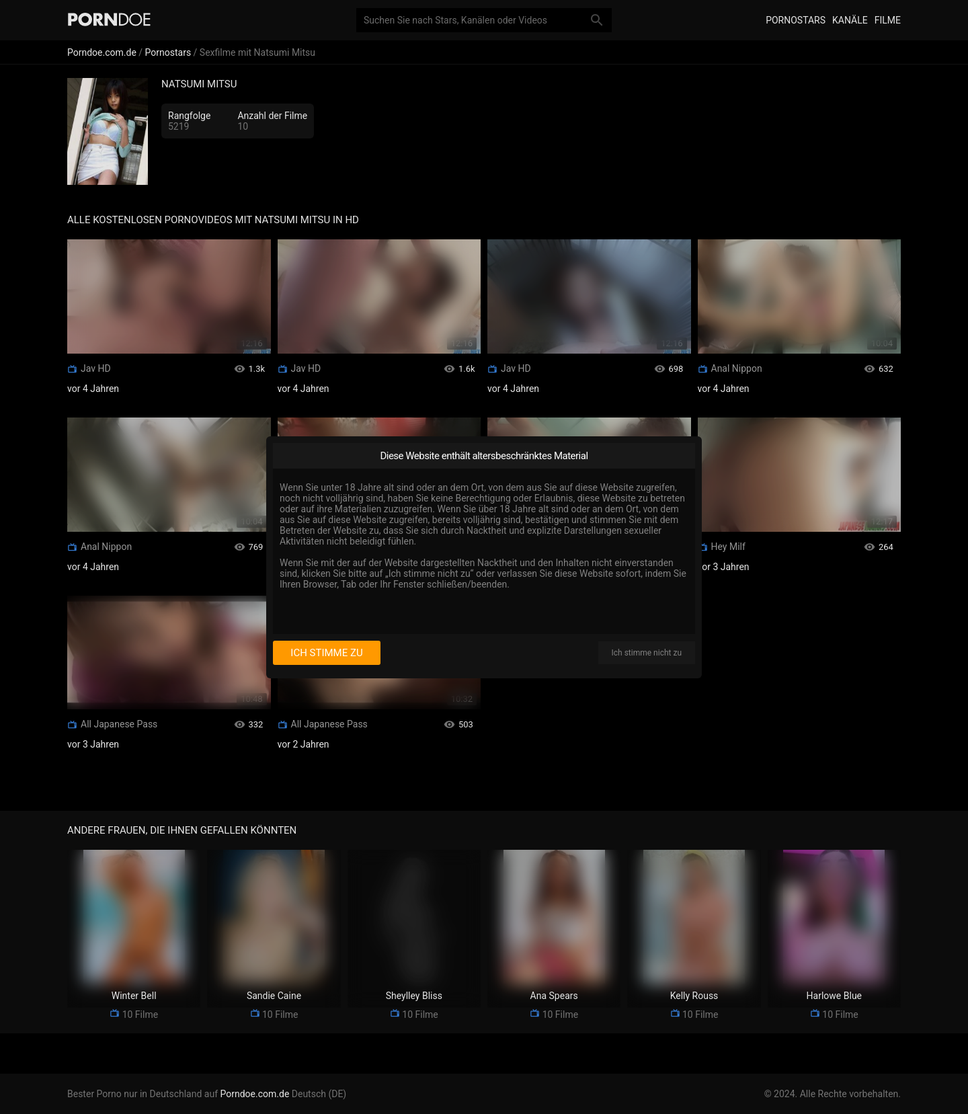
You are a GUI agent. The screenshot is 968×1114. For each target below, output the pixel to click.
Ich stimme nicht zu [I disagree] (647, 653)
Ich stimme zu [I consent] (326, 653)
